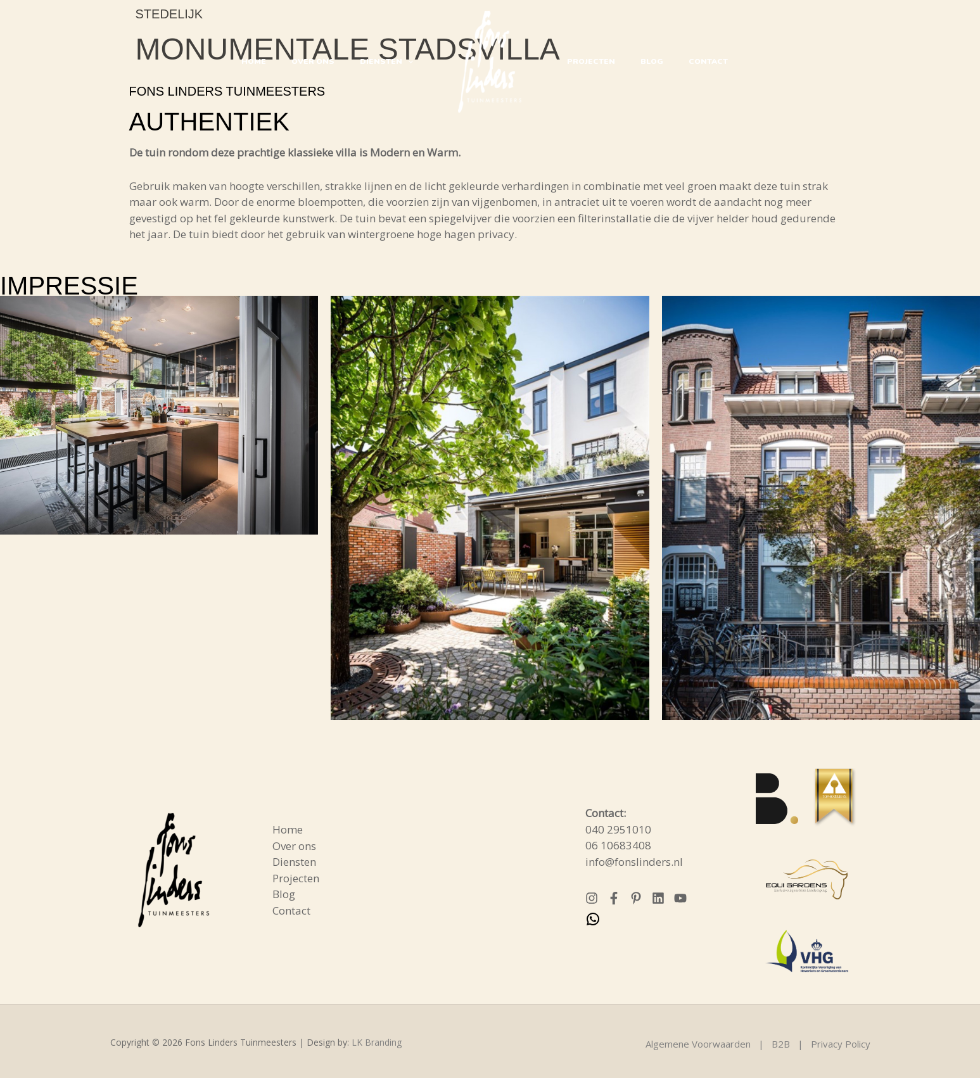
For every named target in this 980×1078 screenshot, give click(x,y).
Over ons (322, 61)
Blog (642, 61)
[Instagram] (591, 898)
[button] (410, 61)
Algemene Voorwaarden (698, 1043)
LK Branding (377, 1042)
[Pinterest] (636, 898)
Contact (692, 61)
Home (269, 61)
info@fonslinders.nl (634, 861)
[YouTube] (680, 898)
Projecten (588, 61)
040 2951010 (618, 829)
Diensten (389, 61)
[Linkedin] (658, 898)
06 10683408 (618, 845)
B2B (781, 1043)
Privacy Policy (840, 1043)
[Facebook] (614, 898)
